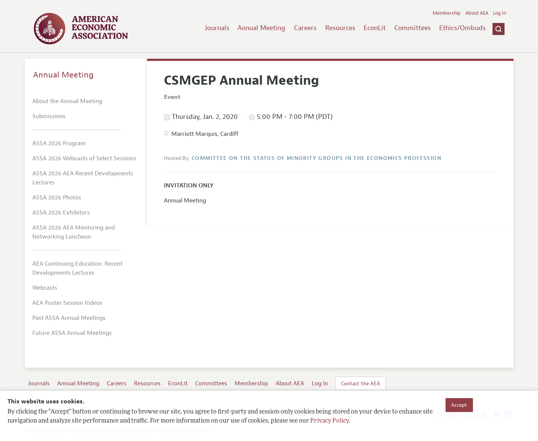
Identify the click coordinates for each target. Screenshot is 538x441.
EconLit (375, 28)
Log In (499, 13)
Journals (217, 28)
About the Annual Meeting (67, 101)
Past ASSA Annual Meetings (69, 318)
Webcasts (44, 288)
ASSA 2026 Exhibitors (61, 212)
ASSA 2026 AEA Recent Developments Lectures (82, 178)
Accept (459, 404)
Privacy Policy (329, 421)
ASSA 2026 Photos (56, 197)
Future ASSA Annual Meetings (72, 333)
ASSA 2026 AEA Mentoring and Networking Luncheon (73, 232)
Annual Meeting (261, 28)
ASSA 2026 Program (59, 143)
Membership (447, 13)
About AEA (476, 13)
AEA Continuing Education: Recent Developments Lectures (77, 268)
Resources (340, 28)
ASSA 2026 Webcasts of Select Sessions (84, 158)
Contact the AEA (360, 383)
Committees (412, 28)
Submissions (48, 116)
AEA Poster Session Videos (67, 303)
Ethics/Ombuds (462, 28)
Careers (305, 28)
